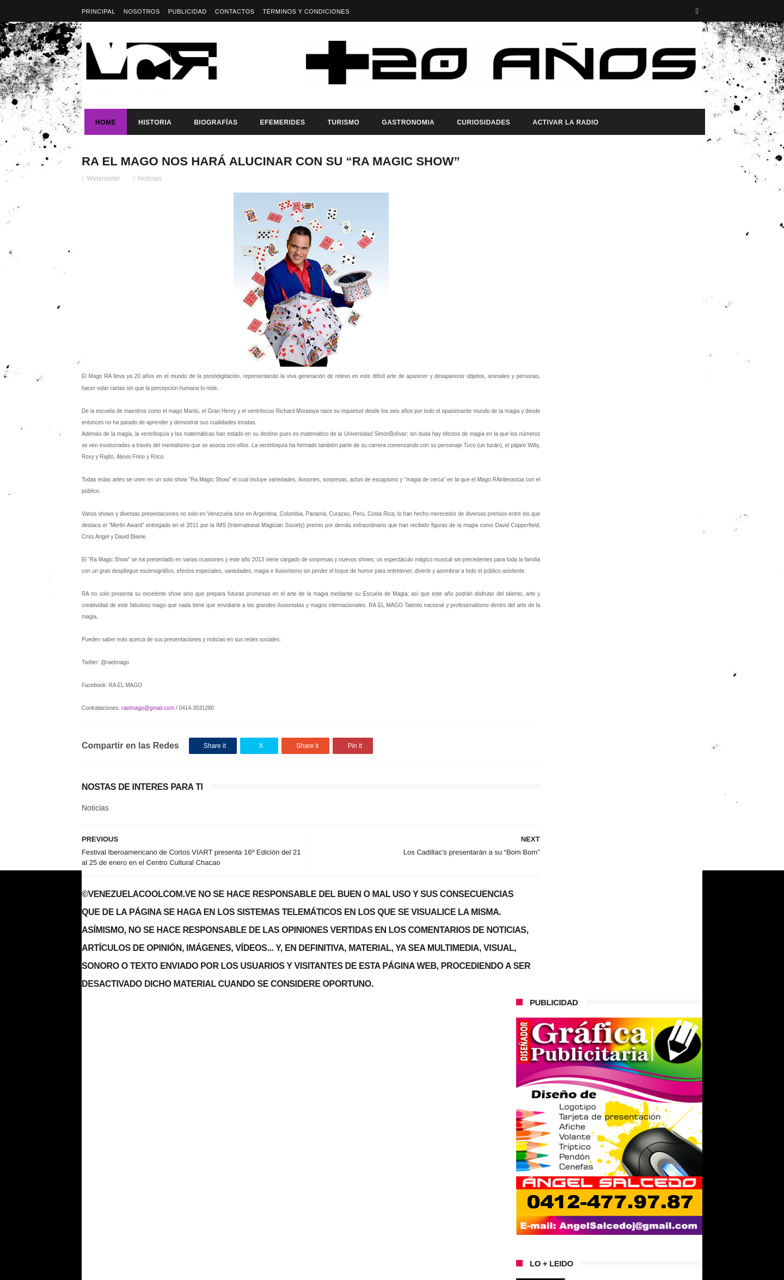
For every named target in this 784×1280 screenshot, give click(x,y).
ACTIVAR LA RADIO (563, 122)
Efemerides (279, 122)
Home (103, 122)
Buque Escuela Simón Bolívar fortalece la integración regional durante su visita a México (626, 779)
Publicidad (187, 11)
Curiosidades (480, 122)
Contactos (235, 11)
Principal (98, 11)
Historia (152, 122)
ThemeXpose (274, 1266)
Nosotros (142, 11)
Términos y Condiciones (306, 11)
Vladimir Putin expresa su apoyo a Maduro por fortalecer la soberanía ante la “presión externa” (631, 552)
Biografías (213, 122)
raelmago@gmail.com (147, 721)
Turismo (340, 122)
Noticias (150, 180)
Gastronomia (405, 122)
